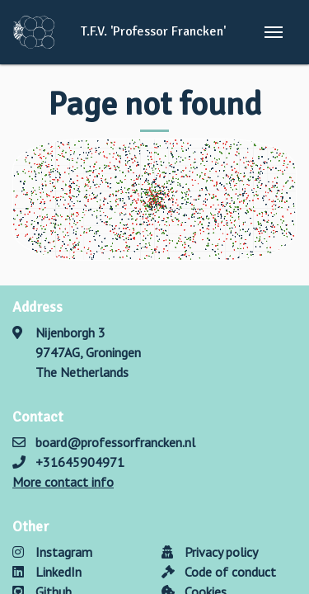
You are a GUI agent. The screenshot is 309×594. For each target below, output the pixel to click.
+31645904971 (79, 462)
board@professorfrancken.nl (115, 442)
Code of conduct (219, 571)
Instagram (52, 552)
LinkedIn (47, 571)
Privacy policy (210, 552)
